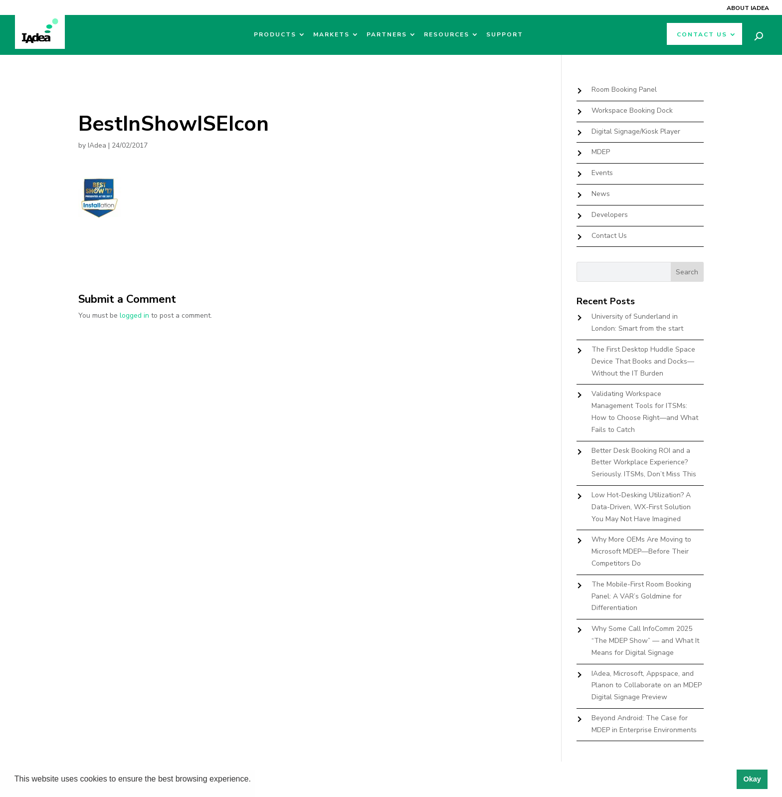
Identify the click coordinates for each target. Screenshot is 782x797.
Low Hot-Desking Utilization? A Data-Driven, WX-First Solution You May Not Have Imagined (641, 507)
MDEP (600, 152)
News (600, 194)
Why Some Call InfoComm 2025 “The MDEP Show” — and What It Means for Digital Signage (645, 640)
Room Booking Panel (624, 89)
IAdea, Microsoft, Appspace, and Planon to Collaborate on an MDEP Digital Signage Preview (646, 685)
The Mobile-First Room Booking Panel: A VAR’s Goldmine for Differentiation (641, 596)
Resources (446, 34)
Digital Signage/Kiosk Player (635, 131)
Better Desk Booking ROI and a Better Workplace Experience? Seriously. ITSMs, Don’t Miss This (643, 462)
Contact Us (702, 34)
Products (275, 34)
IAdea (97, 145)
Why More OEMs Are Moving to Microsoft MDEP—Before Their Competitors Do (641, 551)
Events (602, 173)
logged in (134, 315)
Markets (331, 34)
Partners (387, 34)
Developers (609, 214)
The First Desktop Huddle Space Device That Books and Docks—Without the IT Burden (643, 361)
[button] (254, 780)
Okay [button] (752, 779)
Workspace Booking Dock (632, 110)
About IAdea (748, 8)
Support (504, 34)
